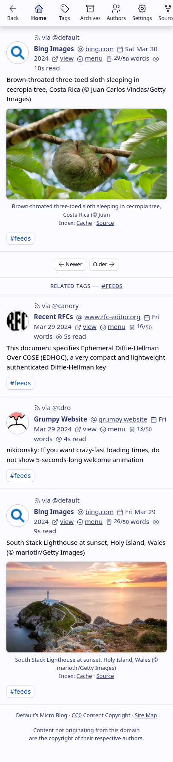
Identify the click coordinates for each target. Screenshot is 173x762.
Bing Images (54, 48)
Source (105, 223)
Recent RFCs (53, 316)
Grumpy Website (60, 419)
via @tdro (52, 407)
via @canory (56, 305)
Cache (84, 223)
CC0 (77, 715)
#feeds (20, 238)
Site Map (146, 715)
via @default (56, 37)
